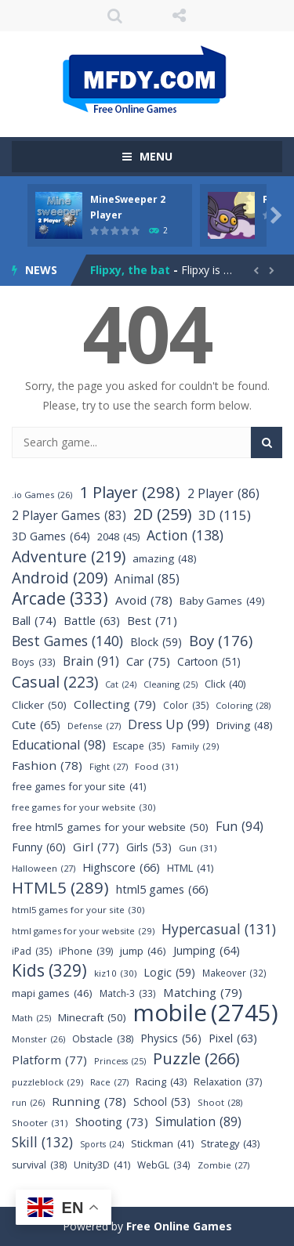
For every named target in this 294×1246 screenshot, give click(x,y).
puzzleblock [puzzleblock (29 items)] (47, 1082)
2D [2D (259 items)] (162, 514)
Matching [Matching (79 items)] (202, 992)
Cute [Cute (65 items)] (36, 725)
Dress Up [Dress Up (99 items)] (168, 725)
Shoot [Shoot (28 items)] (220, 1102)
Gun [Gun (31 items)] (198, 848)
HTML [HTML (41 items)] (190, 868)
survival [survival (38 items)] (39, 1165)
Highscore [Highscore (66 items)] (121, 867)
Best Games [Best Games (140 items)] (67, 641)
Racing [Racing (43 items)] (161, 1082)
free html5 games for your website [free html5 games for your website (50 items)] (110, 827)
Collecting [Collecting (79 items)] (115, 704)
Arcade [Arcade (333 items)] (60, 599)
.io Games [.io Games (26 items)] (42, 494)
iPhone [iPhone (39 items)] (86, 951)
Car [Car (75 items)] (148, 661)
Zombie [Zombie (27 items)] (223, 1165)
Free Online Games (179, 1226)
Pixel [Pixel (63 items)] (233, 1038)
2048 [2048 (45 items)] (118, 537)
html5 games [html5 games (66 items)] (162, 889)
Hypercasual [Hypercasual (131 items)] (219, 929)
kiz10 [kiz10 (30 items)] (115, 973)
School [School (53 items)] (162, 1101)
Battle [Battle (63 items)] (92, 620)
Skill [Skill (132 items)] (42, 1142)
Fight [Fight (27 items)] (108, 766)
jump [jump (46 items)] (143, 951)
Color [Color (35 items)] (186, 705)
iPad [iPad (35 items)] (32, 951)
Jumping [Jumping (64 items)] (206, 950)
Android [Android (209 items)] (59, 578)
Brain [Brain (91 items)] (91, 661)
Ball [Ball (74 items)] (34, 620)
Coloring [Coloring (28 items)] (243, 705)
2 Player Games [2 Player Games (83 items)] (69, 515)
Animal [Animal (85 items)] (147, 579)
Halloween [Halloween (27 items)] (43, 868)
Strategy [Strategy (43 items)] (230, 1144)
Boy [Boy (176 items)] (220, 640)
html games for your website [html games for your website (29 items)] (83, 931)
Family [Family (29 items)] (195, 746)
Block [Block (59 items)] (156, 642)
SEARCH (115, 15)
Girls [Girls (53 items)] (149, 847)
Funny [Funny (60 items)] (39, 847)
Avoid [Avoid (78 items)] (143, 600)
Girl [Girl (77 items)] (96, 847)
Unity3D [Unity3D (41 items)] (102, 1165)
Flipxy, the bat (130, 269)
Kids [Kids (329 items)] (49, 971)
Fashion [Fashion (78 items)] (47, 765)
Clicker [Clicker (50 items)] (39, 705)
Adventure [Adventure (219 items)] (68, 556)
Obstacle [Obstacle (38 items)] (102, 1039)
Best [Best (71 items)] (152, 620)
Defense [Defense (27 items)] (94, 725)
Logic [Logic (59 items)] (169, 972)
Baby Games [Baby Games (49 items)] (222, 601)
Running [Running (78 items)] (89, 1101)
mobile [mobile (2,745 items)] (205, 1013)
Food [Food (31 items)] (157, 766)
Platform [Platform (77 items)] (49, 1060)
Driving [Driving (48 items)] (244, 725)
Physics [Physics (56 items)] (170, 1038)
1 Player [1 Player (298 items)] (129, 492)
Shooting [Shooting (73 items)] (111, 1122)
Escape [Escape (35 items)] (139, 746)
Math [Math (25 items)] (31, 1018)
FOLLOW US (179, 15)
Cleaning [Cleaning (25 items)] (170, 685)
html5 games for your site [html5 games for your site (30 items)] (78, 909)
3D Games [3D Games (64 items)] (51, 536)
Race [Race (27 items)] (109, 1082)
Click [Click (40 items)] (225, 684)
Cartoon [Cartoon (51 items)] (209, 661)
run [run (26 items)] (28, 1102)
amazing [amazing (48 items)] (164, 559)
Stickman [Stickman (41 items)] (162, 1144)
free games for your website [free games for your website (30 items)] (83, 807)
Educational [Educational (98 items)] (59, 745)
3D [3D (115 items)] (224, 515)
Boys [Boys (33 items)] (34, 662)
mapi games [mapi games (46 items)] (52, 993)
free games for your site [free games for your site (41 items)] (79, 786)
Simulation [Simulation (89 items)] (198, 1122)
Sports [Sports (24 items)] (102, 1144)
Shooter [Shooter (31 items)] (40, 1122)
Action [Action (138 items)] (185, 535)
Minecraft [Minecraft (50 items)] (92, 1017)
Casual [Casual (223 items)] (55, 682)
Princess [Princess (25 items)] (120, 1061)
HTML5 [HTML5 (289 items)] (60, 887)
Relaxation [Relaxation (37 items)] (228, 1082)
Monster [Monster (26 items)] (38, 1039)
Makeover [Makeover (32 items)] (234, 973)
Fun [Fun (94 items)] (239, 826)
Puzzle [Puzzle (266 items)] (196, 1058)
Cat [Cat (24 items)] (120, 685)
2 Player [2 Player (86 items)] (223, 494)
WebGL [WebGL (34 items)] (164, 1165)
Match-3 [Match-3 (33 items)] (128, 993)
